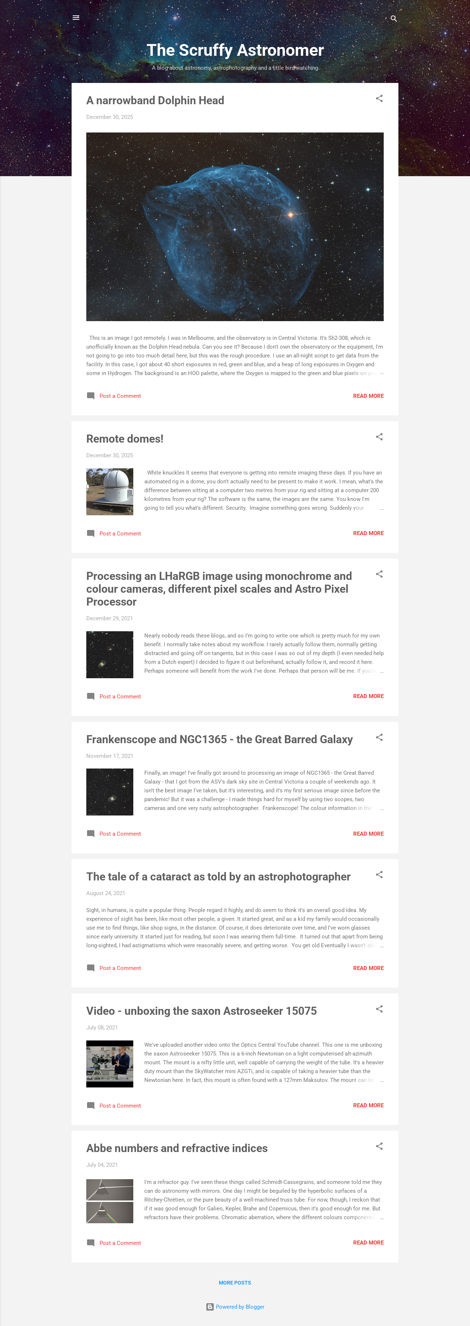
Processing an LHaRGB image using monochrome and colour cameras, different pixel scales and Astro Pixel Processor (219, 589)
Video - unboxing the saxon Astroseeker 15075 (201, 1011)
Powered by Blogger (235, 1307)
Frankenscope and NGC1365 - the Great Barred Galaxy (219, 739)
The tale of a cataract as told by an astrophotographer (218, 876)
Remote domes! (124, 438)
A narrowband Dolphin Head (155, 100)
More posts (235, 1283)
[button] (379, 99)
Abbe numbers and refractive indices (177, 1148)
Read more (368, 396)
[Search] (394, 20)
